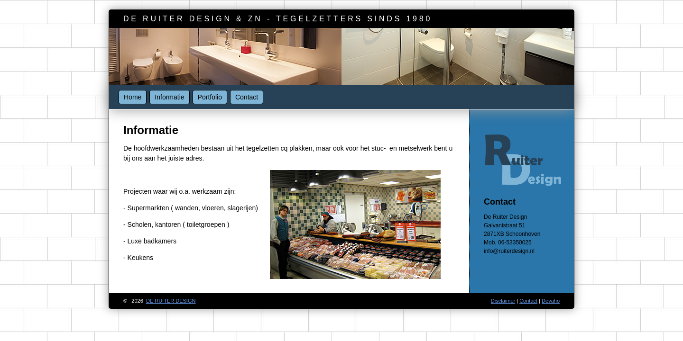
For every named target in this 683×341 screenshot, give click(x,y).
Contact (246, 97)
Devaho (551, 301)
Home (132, 97)
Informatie (169, 97)
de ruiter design (171, 301)
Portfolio (210, 97)
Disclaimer (503, 301)
